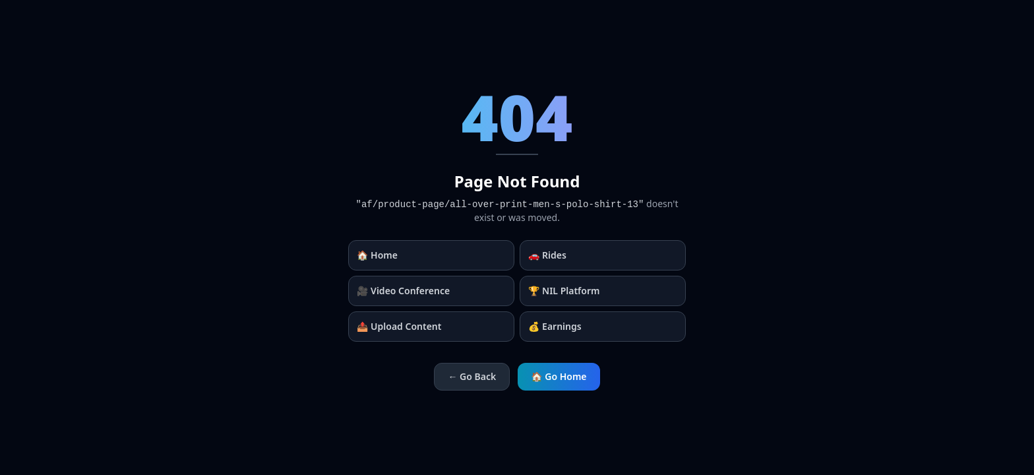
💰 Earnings (555, 326)
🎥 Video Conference (403, 290)
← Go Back (472, 376)
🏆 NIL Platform (563, 290)
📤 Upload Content (399, 326)
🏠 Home (377, 255)
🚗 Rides (547, 255)
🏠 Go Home (558, 376)
